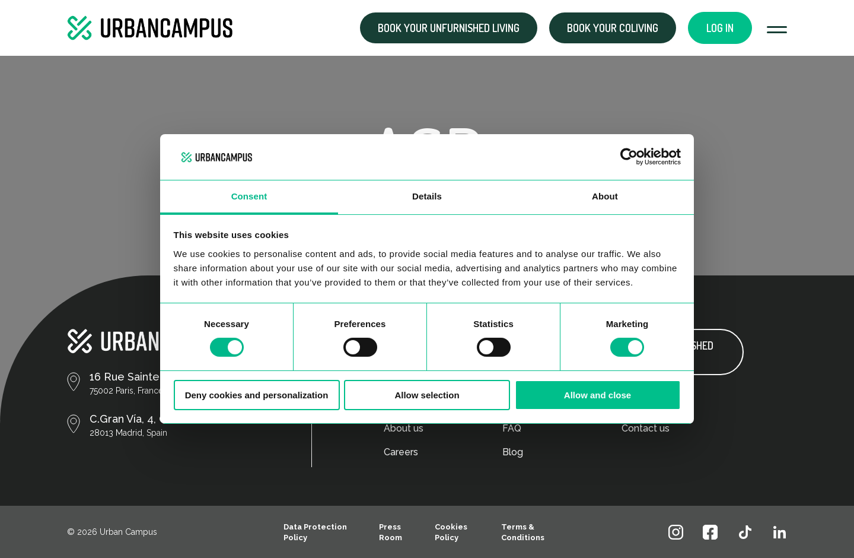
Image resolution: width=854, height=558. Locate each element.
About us (403, 428)
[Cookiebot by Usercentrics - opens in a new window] (629, 157)
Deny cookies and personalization (257, 395)
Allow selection (426, 395)
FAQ (511, 428)
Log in (720, 27)
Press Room (390, 532)
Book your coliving (612, 27)
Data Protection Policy (315, 532)
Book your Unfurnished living (449, 27)
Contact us (646, 428)
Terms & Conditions (522, 532)
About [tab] (605, 196)
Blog (512, 452)
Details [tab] (427, 196)
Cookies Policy (451, 532)
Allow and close (597, 395)
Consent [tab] (249, 196)
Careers (401, 452)
